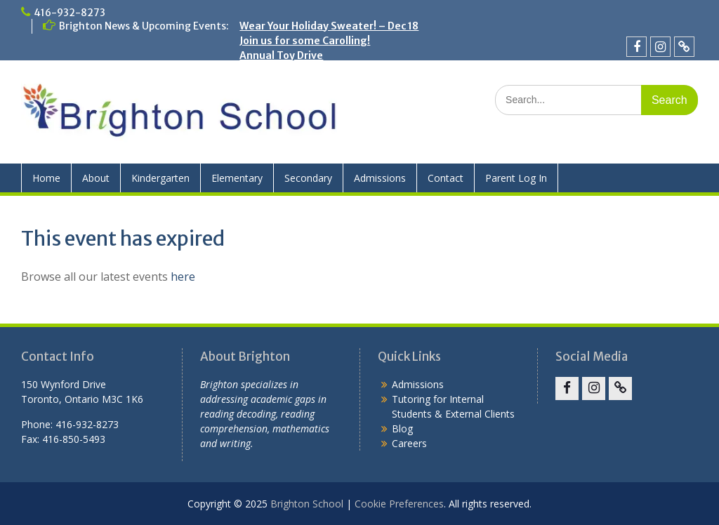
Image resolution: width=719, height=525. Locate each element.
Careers (409, 443)
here (183, 276)
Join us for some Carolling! (304, 40)
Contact (445, 178)
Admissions (380, 178)
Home (46, 178)
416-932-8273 (69, 12)
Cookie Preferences (399, 503)
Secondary (308, 178)
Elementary (237, 178)
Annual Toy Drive (281, 55)
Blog (402, 428)
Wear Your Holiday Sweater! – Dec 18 (328, 26)
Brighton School (306, 503)
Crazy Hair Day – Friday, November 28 (331, 70)
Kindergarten (160, 178)
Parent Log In (516, 178)
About (96, 178)
